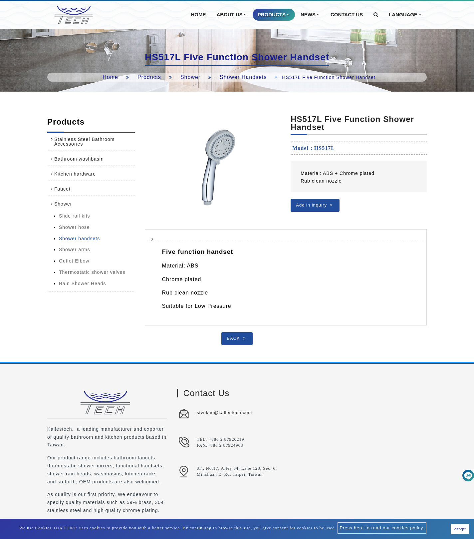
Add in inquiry (314, 205)
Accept (460, 529)
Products (149, 77)
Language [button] (405, 15)
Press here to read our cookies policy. (382, 527)
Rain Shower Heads (82, 283)
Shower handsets (243, 77)
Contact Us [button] (347, 14)
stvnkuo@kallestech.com (224, 412)
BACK (236, 338)
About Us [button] (231, 15)
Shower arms (74, 249)
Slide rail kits (74, 216)
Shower (190, 77)
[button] (375, 15)
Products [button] (274, 15)
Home (110, 77)
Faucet (62, 189)
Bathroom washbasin (79, 159)
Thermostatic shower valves (92, 272)
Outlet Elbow (74, 261)
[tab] (91, 142)
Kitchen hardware (75, 174)
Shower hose (74, 227)
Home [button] (198, 14)
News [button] (310, 15)
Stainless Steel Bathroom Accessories (84, 142)
